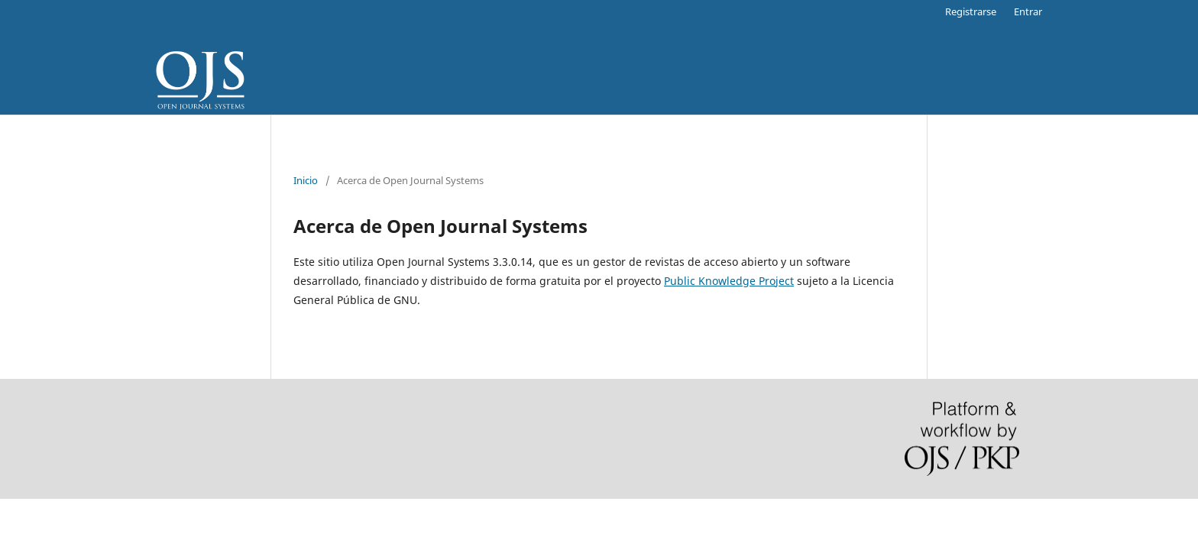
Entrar (1028, 11)
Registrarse (970, 11)
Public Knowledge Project (729, 280)
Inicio (305, 180)
